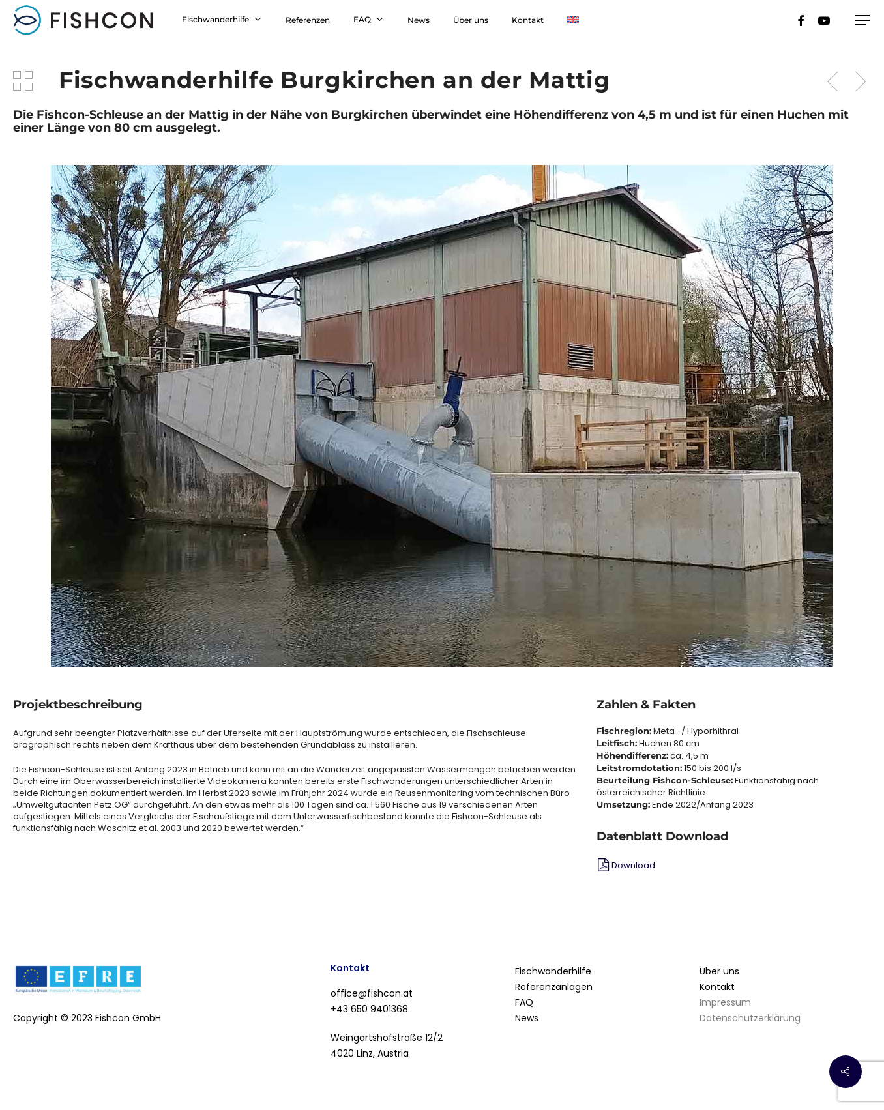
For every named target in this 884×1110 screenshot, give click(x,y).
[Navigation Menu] (863, 20)
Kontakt (717, 986)
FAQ (524, 1002)
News (526, 1018)
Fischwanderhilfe (553, 971)
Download (633, 865)
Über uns (719, 971)
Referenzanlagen (554, 986)
